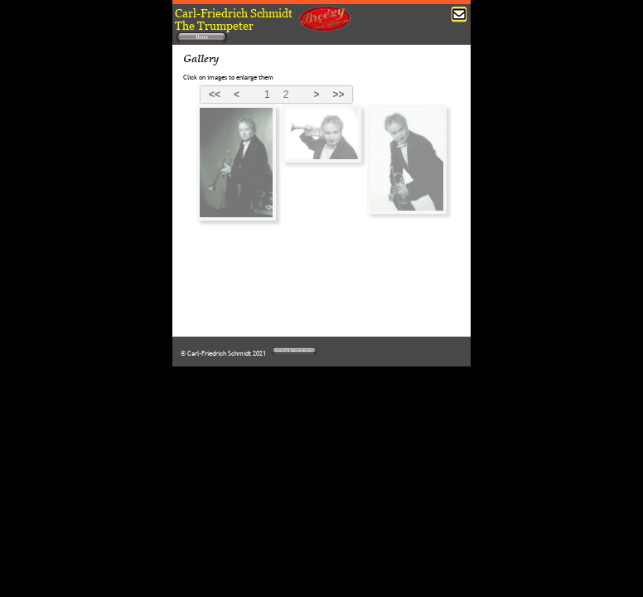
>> (338, 94)
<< (214, 94)
